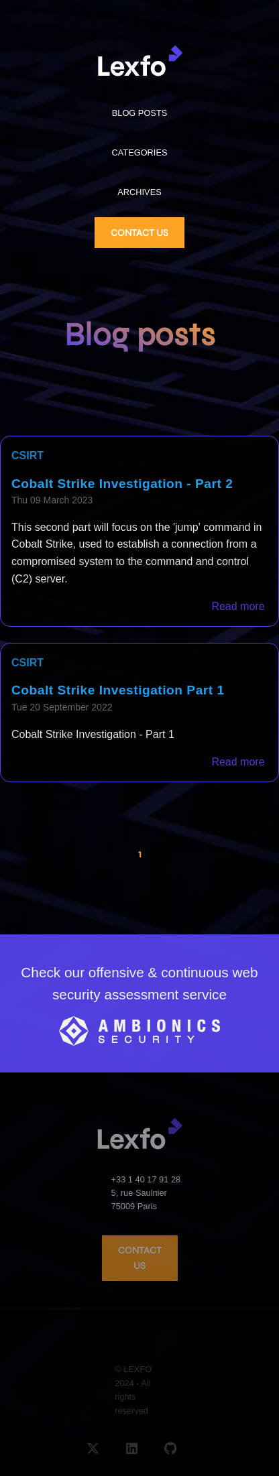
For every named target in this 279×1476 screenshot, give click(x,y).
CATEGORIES (140, 152)
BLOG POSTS (140, 113)
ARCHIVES (139, 192)
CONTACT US (139, 233)
